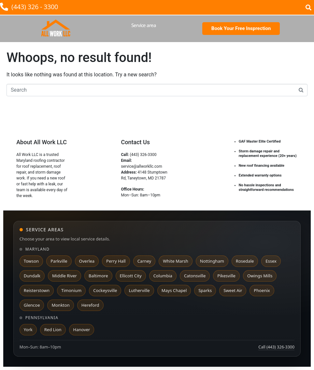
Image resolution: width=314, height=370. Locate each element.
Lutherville (139, 290)
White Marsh (175, 261)
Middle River (64, 276)
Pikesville (226, 276)
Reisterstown (37, 290)
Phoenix (262, 290)
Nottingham (212, 261)
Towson (31, 261)
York (28, 329)
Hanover (81, 329)
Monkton (60, 305)
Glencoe (32, 305)
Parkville (58, 261)
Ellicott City (131, 276)
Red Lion (53, 329)
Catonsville (195, 276)
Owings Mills (259, 276)
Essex (271, 261)
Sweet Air (232, 290)
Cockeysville (105, 290)
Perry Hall (116, 261)
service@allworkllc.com (141, 166)
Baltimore (98, 276)
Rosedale (245, 261)
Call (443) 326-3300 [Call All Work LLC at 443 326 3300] (276, 347)
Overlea (86, 261)
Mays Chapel (174, 290)
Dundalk (32, 276)
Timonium (71, 290)
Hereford (90, 305)
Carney (144, 261)
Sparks (205, 290)
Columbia (162, 276)
